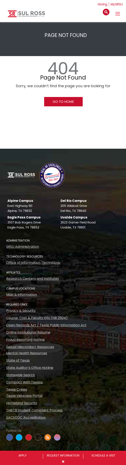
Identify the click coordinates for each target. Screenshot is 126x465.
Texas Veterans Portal (24, 395)
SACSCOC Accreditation (26, 417)
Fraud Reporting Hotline (25, 339)
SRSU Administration (22, 246)
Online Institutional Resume (28, 332)
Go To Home (63, 101)
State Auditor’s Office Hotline (29, 367)
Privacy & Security (21, 310)
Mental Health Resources (26, 353)
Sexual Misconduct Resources (30, 347)
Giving (102, 4)
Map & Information (21, 294)
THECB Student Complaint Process (34, 410)
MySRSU (116, 4)
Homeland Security (21, 403)
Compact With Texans (24, 382)
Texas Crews (16, 389)
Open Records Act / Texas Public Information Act (46, 325)
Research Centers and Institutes (32, 278)
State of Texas (18, 360)
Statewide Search (20, 375)
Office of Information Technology (33, 262)
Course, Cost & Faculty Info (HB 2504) (37, 317)
